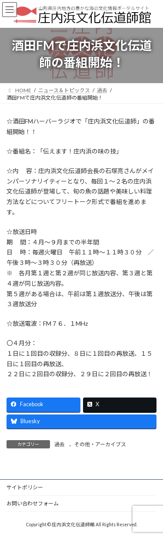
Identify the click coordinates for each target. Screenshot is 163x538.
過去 (59, 444)
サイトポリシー (25, 487)
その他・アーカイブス (100, 444)
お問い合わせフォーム (33, 503)
